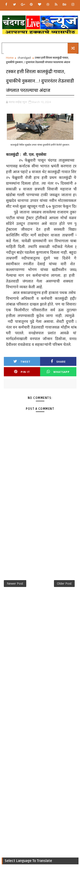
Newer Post (15, 583)
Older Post (64, 583)
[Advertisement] (40, 529)
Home (10, 57)
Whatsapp (58, 372)
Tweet (22, 361)
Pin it (22, 372)
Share (58, 361)
